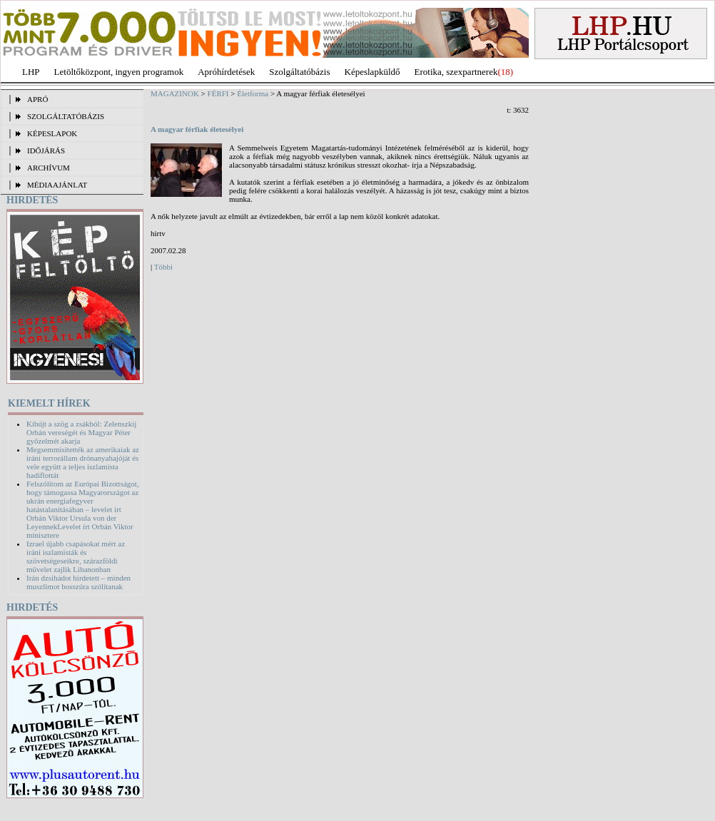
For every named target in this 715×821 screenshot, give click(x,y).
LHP (31, 71)
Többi (163, 266)
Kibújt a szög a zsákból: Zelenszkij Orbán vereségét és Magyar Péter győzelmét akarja (81, 432)
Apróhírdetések (226, 71)
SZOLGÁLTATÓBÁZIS (65, 116)
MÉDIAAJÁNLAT (57, 184)
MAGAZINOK (175, 93)
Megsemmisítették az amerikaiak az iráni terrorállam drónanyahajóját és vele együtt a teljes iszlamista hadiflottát (82, 462)
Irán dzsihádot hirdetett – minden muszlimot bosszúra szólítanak (78, 582)
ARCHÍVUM (48, 167)
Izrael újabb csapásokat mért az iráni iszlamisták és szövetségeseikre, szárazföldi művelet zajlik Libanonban (75, 556)
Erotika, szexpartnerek (456, 71)
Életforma (252, 93)
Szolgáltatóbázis (299, 71)
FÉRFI (218, 93)
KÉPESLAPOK (52, 133)
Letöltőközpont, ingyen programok (119, 71)
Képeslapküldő (372, 71)
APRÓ (37, 99)
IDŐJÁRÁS (46, 150)
